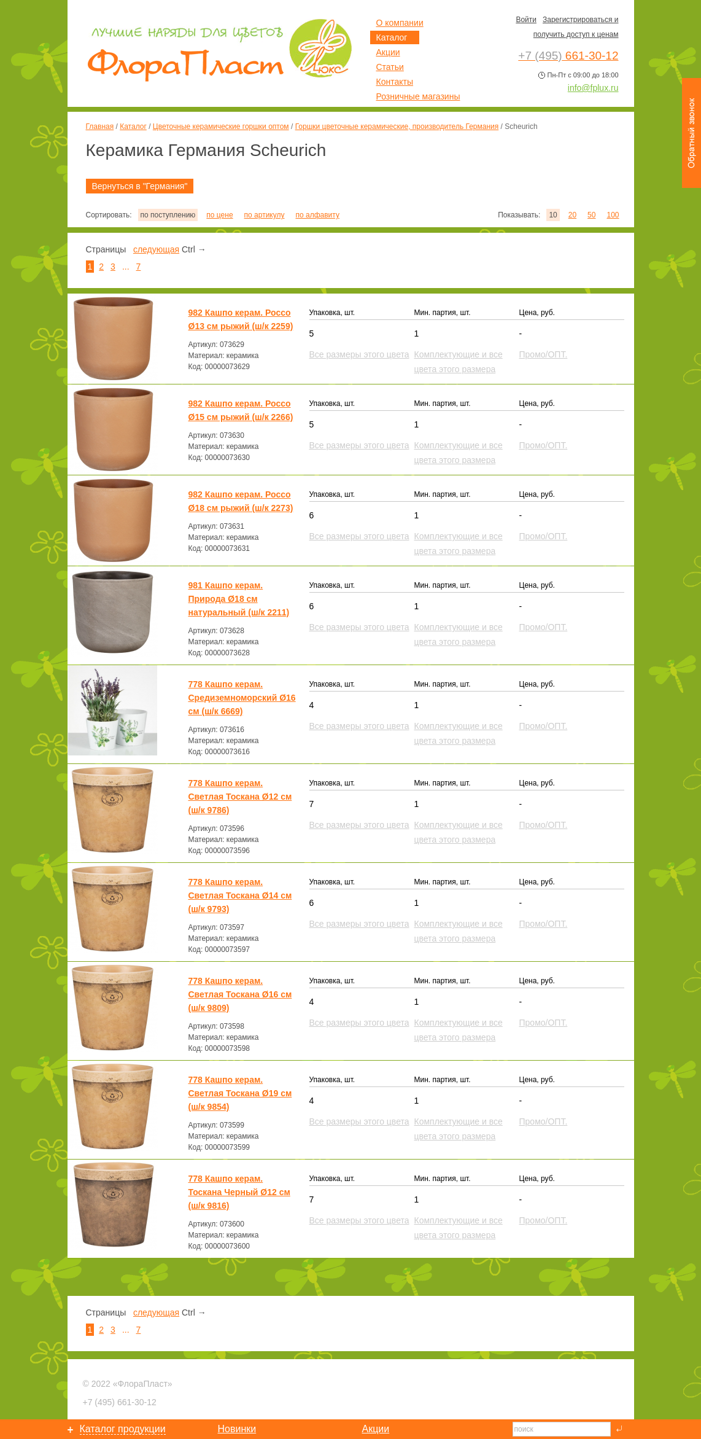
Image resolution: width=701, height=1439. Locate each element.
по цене (219, 215)
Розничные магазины (418, 96)
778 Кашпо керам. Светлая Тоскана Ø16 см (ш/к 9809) (240, 994)
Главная (100, 126)
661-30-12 (120, 1402)
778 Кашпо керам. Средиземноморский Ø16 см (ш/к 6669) (242, 697)
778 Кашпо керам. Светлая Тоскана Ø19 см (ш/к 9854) (240, 1093)
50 (591, 215)
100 (612, 215)
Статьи (390, 67)
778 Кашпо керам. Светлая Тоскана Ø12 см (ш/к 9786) (240, 796)
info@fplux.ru (593, 88)
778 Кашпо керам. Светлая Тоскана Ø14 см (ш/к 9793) (240, 895)
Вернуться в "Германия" (140, 186)
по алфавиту (317, 215)
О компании (400, 23)
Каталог (133, 126)
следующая (156, 249)
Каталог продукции (123, 1429)
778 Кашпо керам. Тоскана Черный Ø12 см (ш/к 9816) (239, 1192)
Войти (526, 19)
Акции (388, 52)
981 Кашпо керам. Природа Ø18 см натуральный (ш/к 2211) (239, 598)
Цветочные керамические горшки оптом (221, 126)
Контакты (394, 82)
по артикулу (264, 215)
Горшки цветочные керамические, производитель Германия (397, 126)
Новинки (237, 1429)
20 (572, 215)
